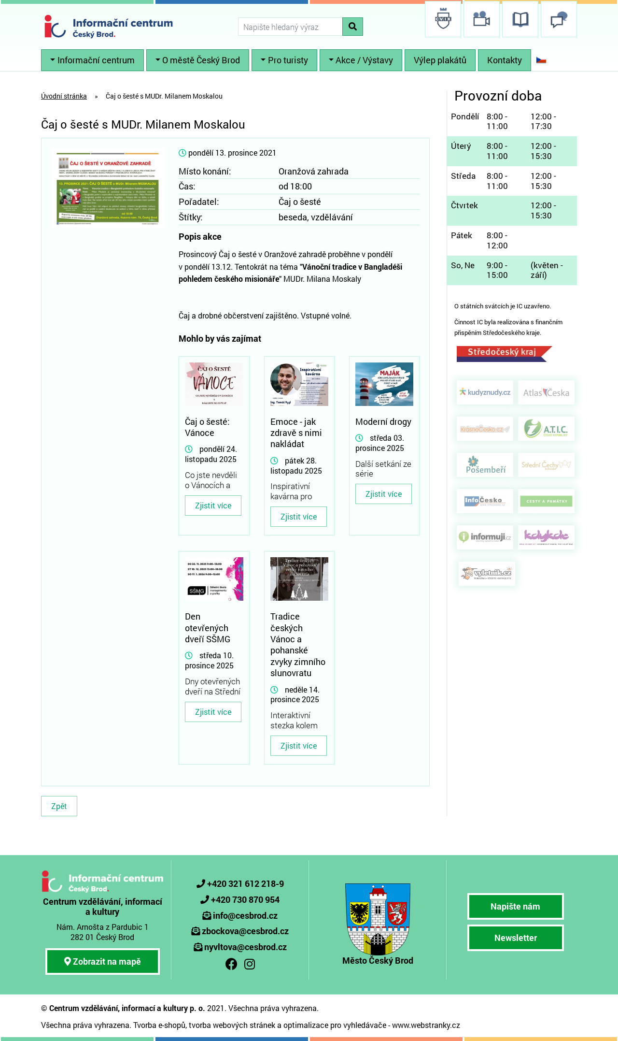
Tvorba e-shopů (159, 1025)
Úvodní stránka (64, 96)
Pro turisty (288, 60)
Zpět (59, 806)
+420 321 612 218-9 (245, 883)
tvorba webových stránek (232, 1025)
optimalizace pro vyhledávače (334, 1025)
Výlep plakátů (440, 60)
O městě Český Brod (201, 60)
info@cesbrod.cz (245, 915)
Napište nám (515, 906)
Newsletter (515, 937)
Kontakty (504, 60)
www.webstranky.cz (426, 1025)
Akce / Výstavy (364, 60)
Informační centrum (96, 60)
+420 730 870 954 (245, 899)
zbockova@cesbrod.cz (245, 931)
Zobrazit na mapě (102, 961)
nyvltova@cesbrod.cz (245, 947)
